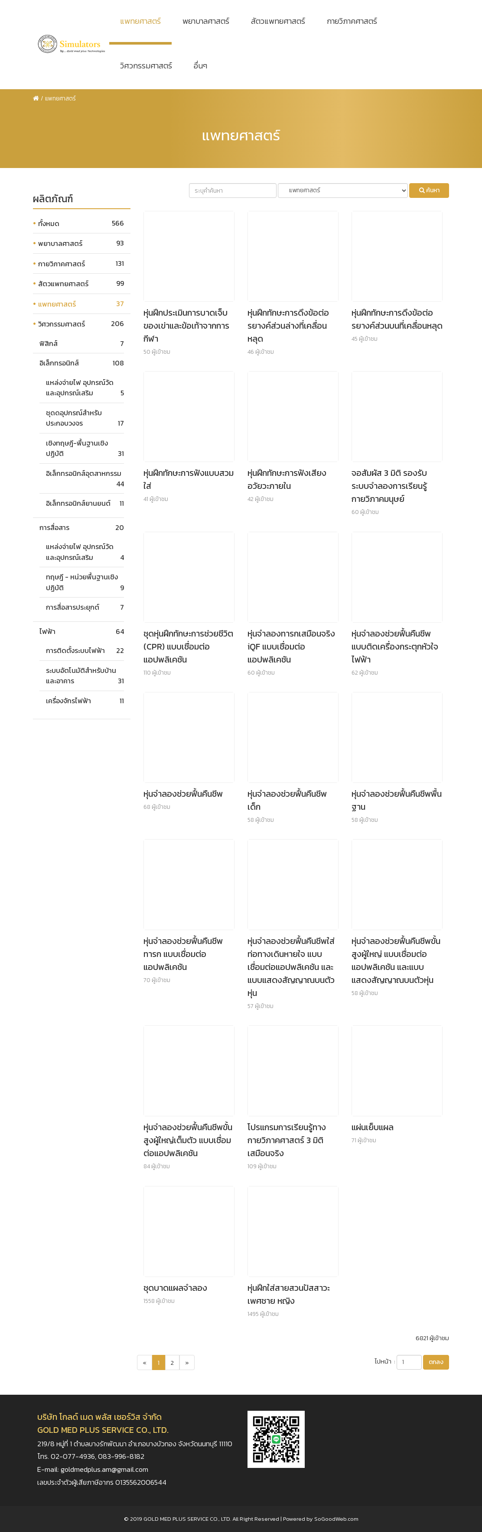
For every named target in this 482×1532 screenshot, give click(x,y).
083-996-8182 (121, 1456)
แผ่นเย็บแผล (373, 1127)
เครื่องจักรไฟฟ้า (68, 700)
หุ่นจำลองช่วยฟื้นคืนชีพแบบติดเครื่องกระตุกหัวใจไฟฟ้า (395, 646)
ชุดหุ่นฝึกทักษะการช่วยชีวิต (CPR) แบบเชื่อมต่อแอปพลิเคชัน (188, 646)
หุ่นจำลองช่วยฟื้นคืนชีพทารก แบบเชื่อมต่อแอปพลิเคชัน (183, 953)
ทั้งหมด (48, 223)
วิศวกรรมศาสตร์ (146, 65)
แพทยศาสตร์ (140, 21)
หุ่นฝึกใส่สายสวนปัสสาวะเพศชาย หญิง (289, 1294)
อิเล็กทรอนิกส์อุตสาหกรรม (83, 473)
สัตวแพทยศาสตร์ (278, 21)
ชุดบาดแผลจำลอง (175, 1287)
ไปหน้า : (385, 1361)
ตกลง (436, 1362)
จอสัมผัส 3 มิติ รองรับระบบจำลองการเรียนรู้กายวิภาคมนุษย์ (389, 485)
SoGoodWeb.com (336, 1519)
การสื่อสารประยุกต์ (72, 607)
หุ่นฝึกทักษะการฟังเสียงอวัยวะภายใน (287, 479)
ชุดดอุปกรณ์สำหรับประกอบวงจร (74, 418)
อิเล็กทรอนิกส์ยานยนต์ (78, 503)
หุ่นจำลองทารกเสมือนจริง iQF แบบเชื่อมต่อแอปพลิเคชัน (291, 646)
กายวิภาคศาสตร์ (352, 21)
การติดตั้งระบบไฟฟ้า (75, 650)
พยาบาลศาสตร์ (205, 21)
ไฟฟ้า (47, 631)
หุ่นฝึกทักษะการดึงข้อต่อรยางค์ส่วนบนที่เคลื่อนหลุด (397, 319)
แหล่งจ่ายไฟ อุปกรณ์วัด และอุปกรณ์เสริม (80, 387)
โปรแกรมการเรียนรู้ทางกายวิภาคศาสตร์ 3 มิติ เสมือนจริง (287, 1140)
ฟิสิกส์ (48, 343)
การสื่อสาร (54, 527)
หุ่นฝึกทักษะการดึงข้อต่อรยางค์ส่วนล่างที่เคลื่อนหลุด (288, 325)
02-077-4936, (74, 1456)
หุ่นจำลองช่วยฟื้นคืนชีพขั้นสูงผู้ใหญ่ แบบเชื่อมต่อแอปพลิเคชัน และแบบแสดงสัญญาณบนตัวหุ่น (396, 960)
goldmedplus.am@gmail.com (104, 1469)
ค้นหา (429, 190)
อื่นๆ (200, 65)
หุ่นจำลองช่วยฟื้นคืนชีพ (183, 793)
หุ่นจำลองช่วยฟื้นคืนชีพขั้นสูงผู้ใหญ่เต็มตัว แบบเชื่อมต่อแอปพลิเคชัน (187, 1140)
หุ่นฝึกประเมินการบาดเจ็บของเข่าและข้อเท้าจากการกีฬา (186, 325)
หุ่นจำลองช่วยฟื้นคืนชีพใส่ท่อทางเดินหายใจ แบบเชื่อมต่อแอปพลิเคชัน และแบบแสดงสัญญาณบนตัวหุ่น (291, 966)
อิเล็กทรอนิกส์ (59, 363)
